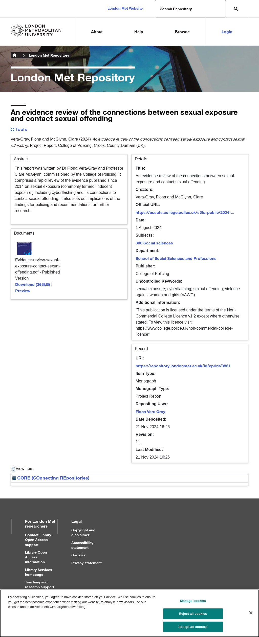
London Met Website (125, 8)
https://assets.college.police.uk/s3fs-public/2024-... (185, 212)
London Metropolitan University (15, 55)
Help (138, 31)
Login (227, 31)
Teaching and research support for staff (39, 587)
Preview (22, 290)
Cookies (78, 555)
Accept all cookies (193, 629)
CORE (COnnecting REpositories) (50, 478)
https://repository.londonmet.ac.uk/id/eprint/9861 (183, 365)
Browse (182, 31)
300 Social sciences (154, 242)
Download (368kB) (32, 284)
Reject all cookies (193, 616)
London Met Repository (49, 55)
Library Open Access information (36, 557)
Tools (19, 129)
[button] (13, 469)
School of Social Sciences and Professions (176, 258)
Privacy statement (86, 563)
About (97, 31)
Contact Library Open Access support (38, 540)
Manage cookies (193, 604)
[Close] (250, 615)
